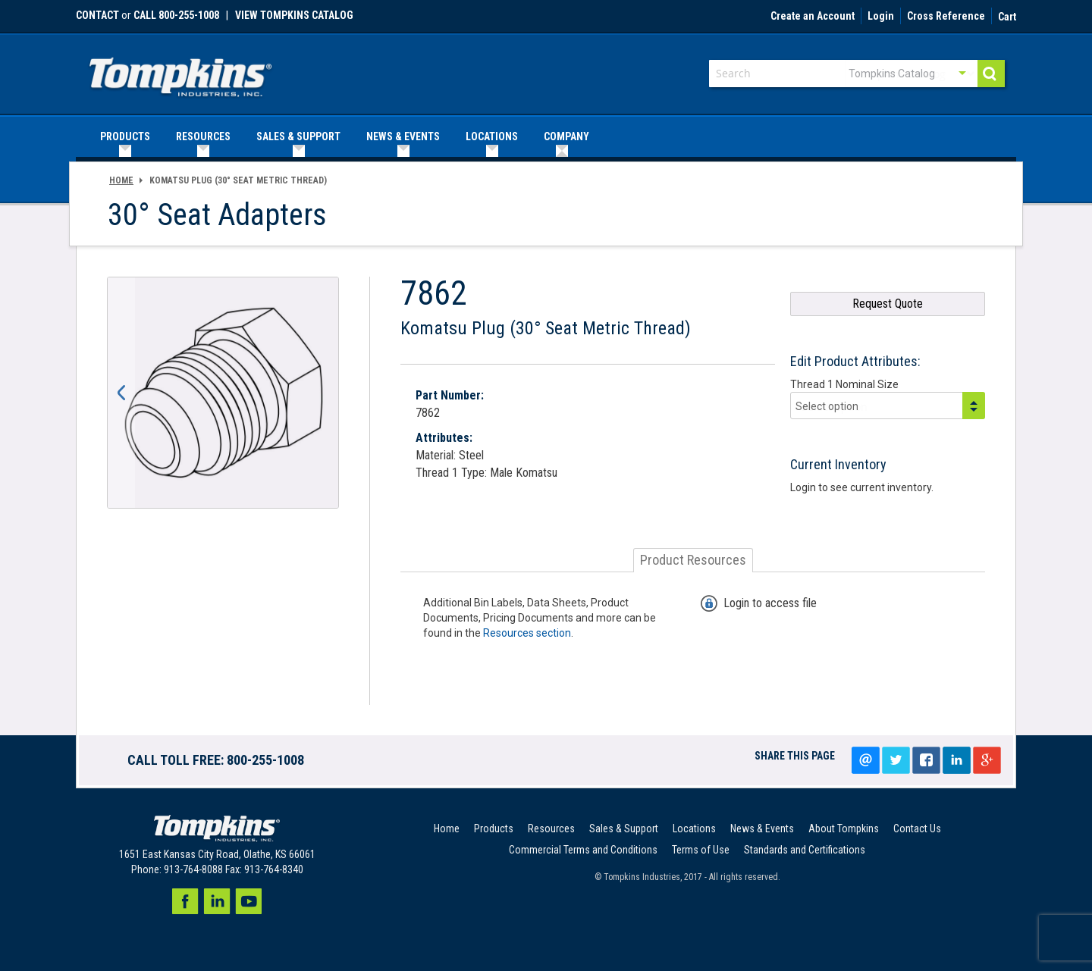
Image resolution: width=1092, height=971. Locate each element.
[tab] (693, 560)
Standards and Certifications (804, 850)
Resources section (527, 633)
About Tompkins (843, 828)
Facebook (185, 901)
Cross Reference (946, 17)
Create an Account (812, 17)
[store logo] (180, 72)
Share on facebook (926, 760)
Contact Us (917, 828)
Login (881, 17)
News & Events (762, 828)
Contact (97, 15)
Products (493, 828)
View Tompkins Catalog (294, 15)
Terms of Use (701, 850)
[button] (121, 392)
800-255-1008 (265, 760)
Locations (694, 828)
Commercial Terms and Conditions (583, 850)
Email (865, 760)
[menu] (546, 137)
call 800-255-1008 (176, 15)
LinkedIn (956, 760)
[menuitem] (125, 137)
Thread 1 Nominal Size (844, 384)
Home (121, 180)
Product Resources (693, 560)
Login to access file (770, 603)
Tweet (895, 760)
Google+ (986, 760)
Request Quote (887, 303)
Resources (551, 828)
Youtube (249, 901)
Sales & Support (623, 828)
